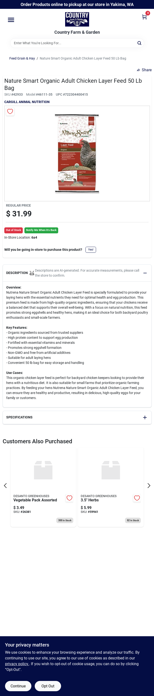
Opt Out (47, 686)
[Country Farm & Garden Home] (77, 19)
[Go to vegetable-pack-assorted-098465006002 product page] (43, 487)
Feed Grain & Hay (22, 58)
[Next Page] (149, 485)
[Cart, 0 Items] (144, 16)
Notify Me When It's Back (41, 230)
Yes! (90, 249)
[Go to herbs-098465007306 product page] (111, 487)
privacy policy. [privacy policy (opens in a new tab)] (17, 664)
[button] (77, 273)
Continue (18, 686)
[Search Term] (77, 43)
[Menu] (11, 20)
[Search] (139, 43)
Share (144, 70)
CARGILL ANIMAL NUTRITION (27, 102)
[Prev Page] (5, 485)
